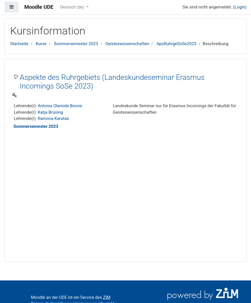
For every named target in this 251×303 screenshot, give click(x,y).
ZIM (106, 297)
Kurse (41, 43)
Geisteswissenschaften (127, 43)
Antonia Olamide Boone (60, 105)
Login (240, 7)
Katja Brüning (50, 112)
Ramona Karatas (53, 118)
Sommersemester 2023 (76, 43)
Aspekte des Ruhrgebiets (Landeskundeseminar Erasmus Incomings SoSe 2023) (112, 82)
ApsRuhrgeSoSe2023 (177, 43)
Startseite (19, 43)
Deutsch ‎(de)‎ (72, 7)
